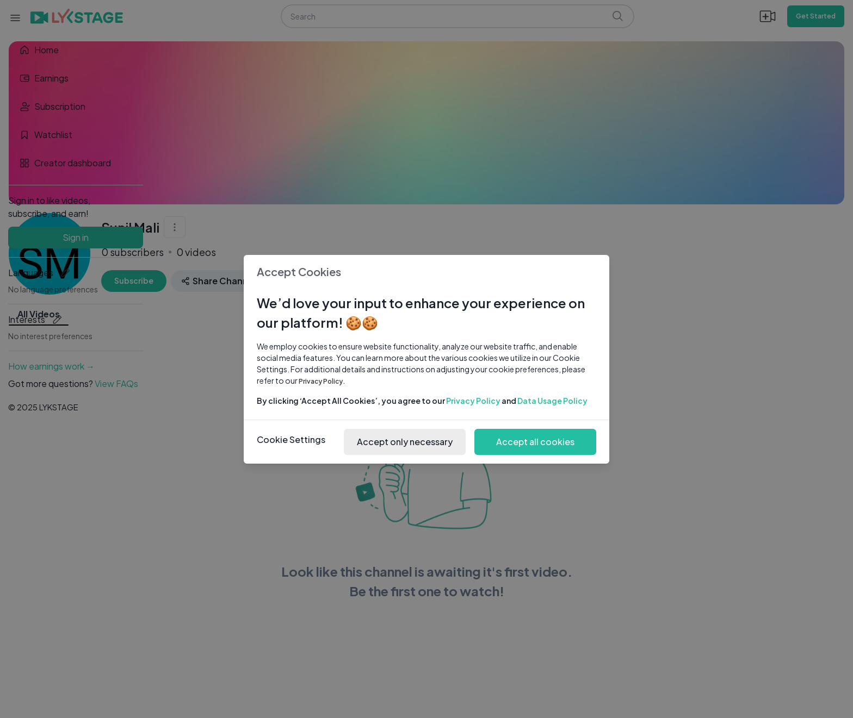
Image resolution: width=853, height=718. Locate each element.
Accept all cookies (535, 441)
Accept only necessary (405, 441)
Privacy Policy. (322, 381)
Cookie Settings (291, 439)
